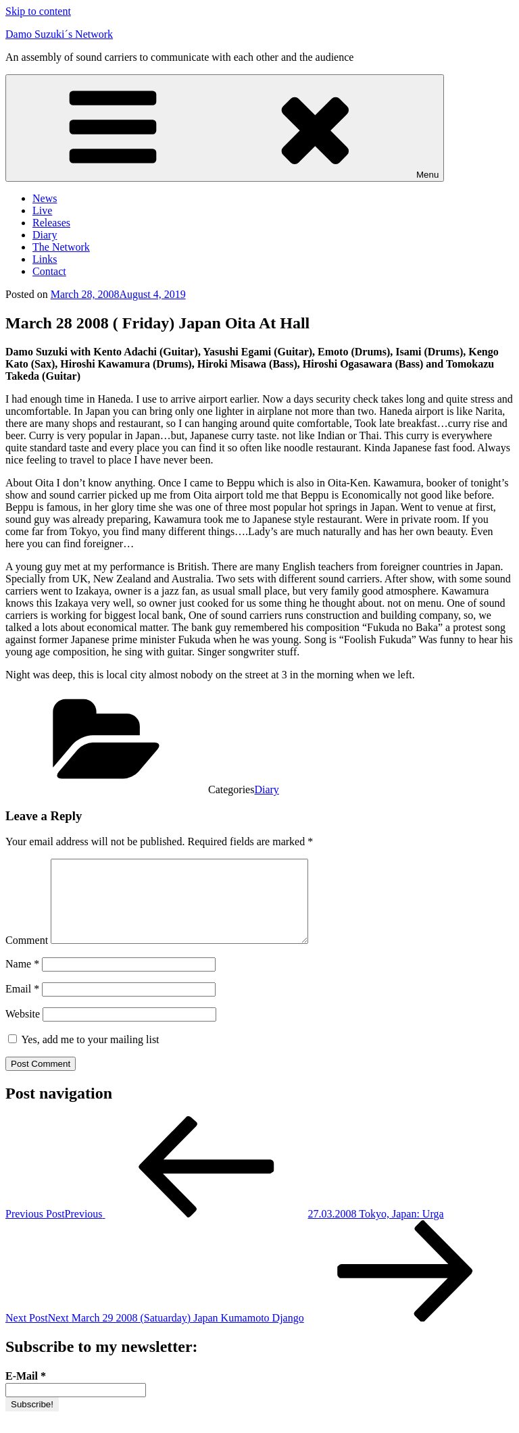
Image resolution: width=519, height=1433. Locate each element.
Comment (26, 956)
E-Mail (25, 1392)
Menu (225, 128)
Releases (51, 222)
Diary (44, 235)
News (44, 198)
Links (44, 259)
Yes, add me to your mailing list (83, 1055)
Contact (49, 271)
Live (42, 210)
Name (22, 980)
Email (22, 1005)
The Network (61, 247)
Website (22, 1030)
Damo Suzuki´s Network (59, 34)
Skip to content (38, 11)
